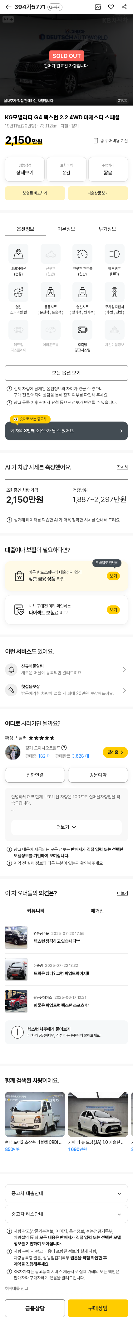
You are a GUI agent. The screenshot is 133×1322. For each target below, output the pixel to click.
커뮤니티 (36, 911)
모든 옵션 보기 (66, 373)
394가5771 (38, 7)
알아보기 (66, 576)
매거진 (97, 911)
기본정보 (66, 229)
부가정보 (107, 229)
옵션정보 (25, 229)
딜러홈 (112, 752)
